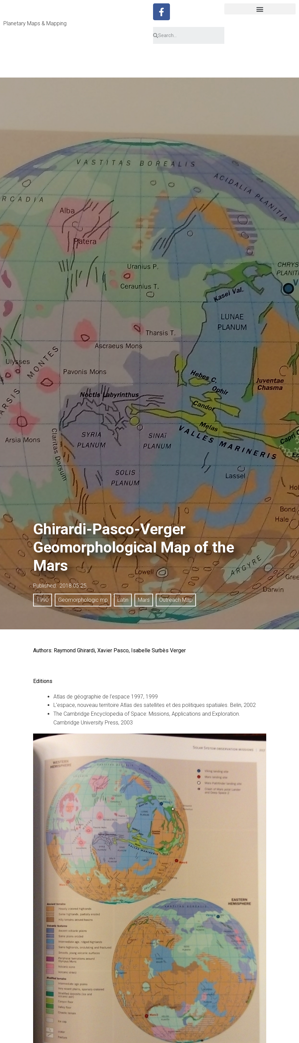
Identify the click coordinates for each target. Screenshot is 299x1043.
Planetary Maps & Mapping (35, 23)
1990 (42, 600)
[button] (260, 8)
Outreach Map (176, 600)
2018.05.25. (73, 586)
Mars (144, 600)
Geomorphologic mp (83, 600)
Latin (122, 600)
